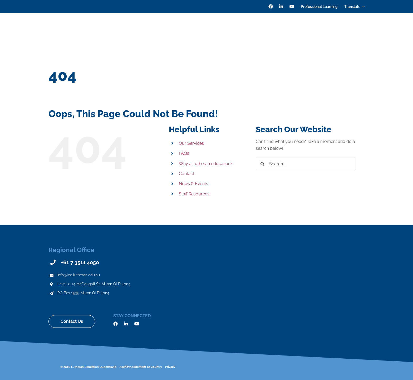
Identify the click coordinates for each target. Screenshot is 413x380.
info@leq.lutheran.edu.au (78, 275)
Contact (186, 173)
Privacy (170, 367)
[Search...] (306, 163)
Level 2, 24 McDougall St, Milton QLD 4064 (93, 284)
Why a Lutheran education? (206, 163)
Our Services (191, 143)
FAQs (184, 153)
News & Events (193, 183)
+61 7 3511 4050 (80, 262)
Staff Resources (194, 193)
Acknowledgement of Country (141, 367)
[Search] (362, 29)
